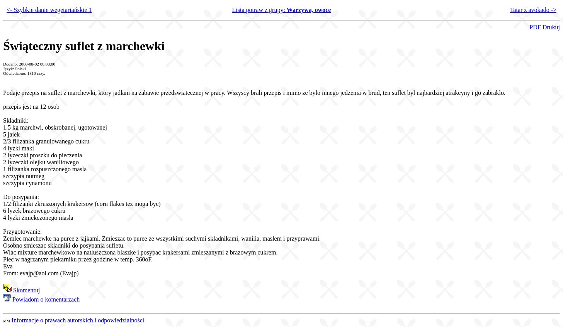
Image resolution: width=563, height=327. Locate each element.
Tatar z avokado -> (533, 10)
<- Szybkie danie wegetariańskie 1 (49, 10)
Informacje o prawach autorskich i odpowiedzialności (78, 320)
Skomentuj (21, 290)
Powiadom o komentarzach (41, 299)
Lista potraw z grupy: (281, 10)
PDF (535, 27)
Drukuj (551, 27)
